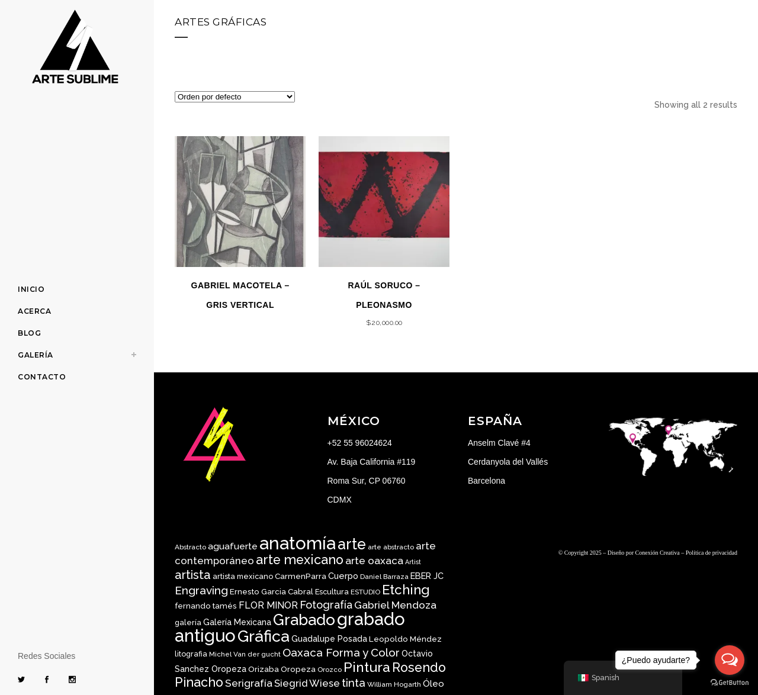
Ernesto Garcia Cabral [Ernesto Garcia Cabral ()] (271, 591)
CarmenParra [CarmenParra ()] (300, 576)
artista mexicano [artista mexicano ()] (243, 576)
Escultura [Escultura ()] (332, 591)
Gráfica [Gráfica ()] (263, 636)
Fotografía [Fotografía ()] (326, 605)
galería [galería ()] (188, 622)
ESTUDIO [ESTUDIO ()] (365, 592)
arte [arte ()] (352, 544)
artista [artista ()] (193, 575)
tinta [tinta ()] (353, 682)
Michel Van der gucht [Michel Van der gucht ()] (245, 654)
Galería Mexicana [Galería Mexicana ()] (237, 622)
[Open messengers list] (729, 660)
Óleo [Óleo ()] (433, 683)
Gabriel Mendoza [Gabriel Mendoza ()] (395, 605)
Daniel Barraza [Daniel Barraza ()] (384, 576)
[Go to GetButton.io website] (730, 683)
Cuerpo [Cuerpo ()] (343, 576)
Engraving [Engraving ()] (201, 590)
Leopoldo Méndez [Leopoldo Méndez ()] (405, 638)
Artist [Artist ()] (413, 561)
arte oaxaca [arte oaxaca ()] (374, 561)
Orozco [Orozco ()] (329, 669)
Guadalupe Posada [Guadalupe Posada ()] (329, 638)
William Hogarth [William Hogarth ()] (394, 684)
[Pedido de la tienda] (235, 96)
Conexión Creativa (657, 552)
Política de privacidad (711, 552)
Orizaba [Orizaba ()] (263, 669)
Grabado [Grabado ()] (304, 619)
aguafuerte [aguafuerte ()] (233, 546)
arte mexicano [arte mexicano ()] (299, 559)
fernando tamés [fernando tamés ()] (206, 605)
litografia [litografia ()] (191, 653)
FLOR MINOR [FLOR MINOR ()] (268, 605)
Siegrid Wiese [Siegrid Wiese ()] (307, 683)
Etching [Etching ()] (406, 589)
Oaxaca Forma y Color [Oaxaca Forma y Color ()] (341, 652)
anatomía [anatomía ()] (297, 543)
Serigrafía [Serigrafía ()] (248, 683)
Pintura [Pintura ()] (366, 667)
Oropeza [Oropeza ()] (298, 669)
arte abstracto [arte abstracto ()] (391, 547)
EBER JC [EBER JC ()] (427, 576)
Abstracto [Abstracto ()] (190, 547)
